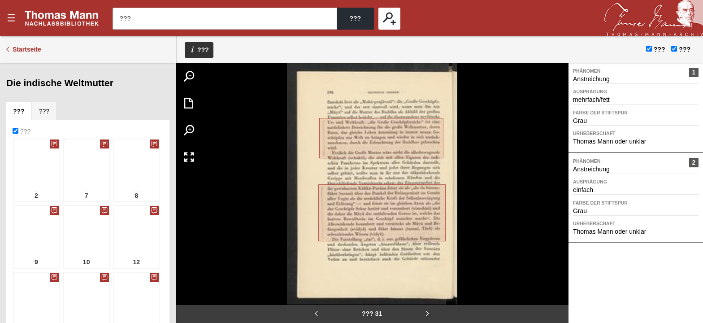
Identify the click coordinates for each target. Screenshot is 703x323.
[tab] (25, 72)
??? (62, 18)
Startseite (27, 49)
